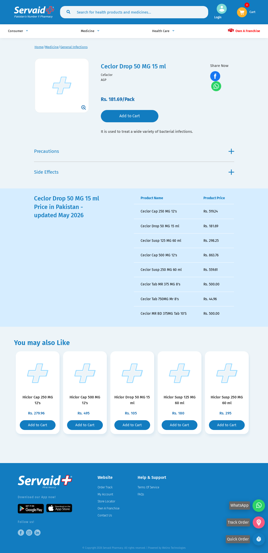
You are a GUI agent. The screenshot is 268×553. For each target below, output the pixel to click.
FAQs (141, 494)
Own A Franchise (243, 30)
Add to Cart (129, 116)
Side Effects (134, 172)
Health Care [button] (161, 31)
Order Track (105, 487)
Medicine (52, 47)
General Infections (74, 47)
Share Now (219, 65)
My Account (105, 494)
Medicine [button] (88, 31)
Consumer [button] (16, 31)
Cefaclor (107, 75)
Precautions (134, 151)
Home (39, 47)
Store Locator (106, 501)
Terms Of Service (148, 487)
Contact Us (105, 515)
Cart (252, 12)
